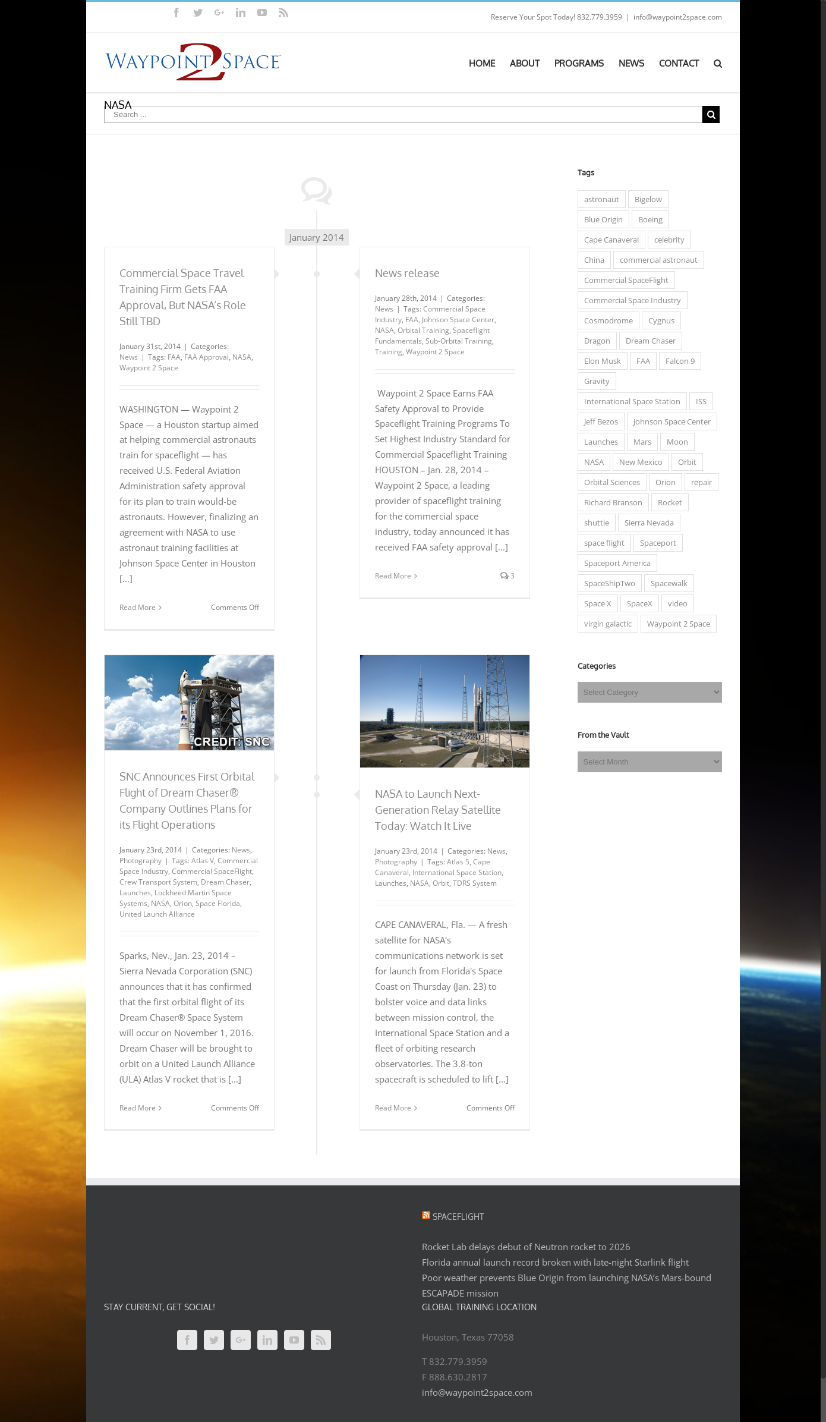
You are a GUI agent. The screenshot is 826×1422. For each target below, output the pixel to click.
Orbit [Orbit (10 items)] (684, 462)
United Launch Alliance (155, 914)
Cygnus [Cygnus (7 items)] (658, 320)
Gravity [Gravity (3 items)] (594, 381)
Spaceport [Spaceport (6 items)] (655, 542)
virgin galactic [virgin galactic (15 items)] (605, 623)
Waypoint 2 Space (146, 368)
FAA (171, 357)
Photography (138, 860)
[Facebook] (185, 1340)
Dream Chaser (222, 882)
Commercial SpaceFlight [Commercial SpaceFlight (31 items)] (623, 280)
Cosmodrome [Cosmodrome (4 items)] (605, 320)
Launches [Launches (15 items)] (598, 441)
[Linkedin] (265, 1340)
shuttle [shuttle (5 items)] (593, 522)
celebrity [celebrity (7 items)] (666, 239)
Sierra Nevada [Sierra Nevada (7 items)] (646, 522)
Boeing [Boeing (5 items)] (647, 219)
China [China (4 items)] (591, 259)
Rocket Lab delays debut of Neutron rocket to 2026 (524, 1247)
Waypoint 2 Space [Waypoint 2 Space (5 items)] (675, 623)
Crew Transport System (156, 882)
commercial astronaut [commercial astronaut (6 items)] (656, 259)
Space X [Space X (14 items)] (595, 603)
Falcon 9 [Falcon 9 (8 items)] (677, 361)
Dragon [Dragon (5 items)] (594, 340)
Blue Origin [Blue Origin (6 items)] (600, 219)
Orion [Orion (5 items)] (662, 482)
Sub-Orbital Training (456, 341)
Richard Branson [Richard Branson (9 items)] (610, 502)
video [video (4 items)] (675, 603)
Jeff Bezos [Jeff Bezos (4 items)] (598, 421)
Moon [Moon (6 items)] (674, 441)
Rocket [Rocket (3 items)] (667, 502)
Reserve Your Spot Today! (530, 17)
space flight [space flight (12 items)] (601, 542)
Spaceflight (456, 1217)
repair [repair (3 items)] (698, 482)
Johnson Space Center (455, 319)
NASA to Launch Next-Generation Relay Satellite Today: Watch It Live (435, 809)
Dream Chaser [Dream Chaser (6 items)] (648, 340)
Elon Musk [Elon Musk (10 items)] (599, 361)
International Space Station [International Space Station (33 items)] (629, 401)
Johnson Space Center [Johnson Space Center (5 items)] (669, 421)
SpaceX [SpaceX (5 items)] (637, 603)
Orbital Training (420, 330)
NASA (239, 357)
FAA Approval (204, 357)
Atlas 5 (455, 862)
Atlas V (200, 860)
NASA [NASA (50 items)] (591, 462)
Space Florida (215, 903)
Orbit (438, 883)
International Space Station (454, 872)
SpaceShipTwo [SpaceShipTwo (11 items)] (606, 583)
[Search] (715, 62)
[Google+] (238, 1340)
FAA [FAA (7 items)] (640, 361)
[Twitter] (211, 1340)
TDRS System (472, 883)
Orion (180, 903)
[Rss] (318, 1340)
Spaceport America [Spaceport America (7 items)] (614, 563)
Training (385, 352)
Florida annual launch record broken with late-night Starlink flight (553, 1262)
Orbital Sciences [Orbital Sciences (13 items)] (609, 482)
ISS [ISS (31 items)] (698, 401)
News (126, 357)
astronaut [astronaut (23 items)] (598, 199)
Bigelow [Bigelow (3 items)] (645, 199)
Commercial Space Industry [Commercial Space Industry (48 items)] (629, 300)
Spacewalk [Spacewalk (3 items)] (666, 583)
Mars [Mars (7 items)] (639, 441)
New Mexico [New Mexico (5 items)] (638, 462)
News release (404, 272)
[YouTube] (292, 1340)
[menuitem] (486, 62)
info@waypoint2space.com (675, 17)
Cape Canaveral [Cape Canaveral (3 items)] (608, 239)
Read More (135, 607)
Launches (133, 893)
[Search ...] (401, 114)
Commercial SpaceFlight (209, 871)
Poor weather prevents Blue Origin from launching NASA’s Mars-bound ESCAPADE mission (564, 1285)
